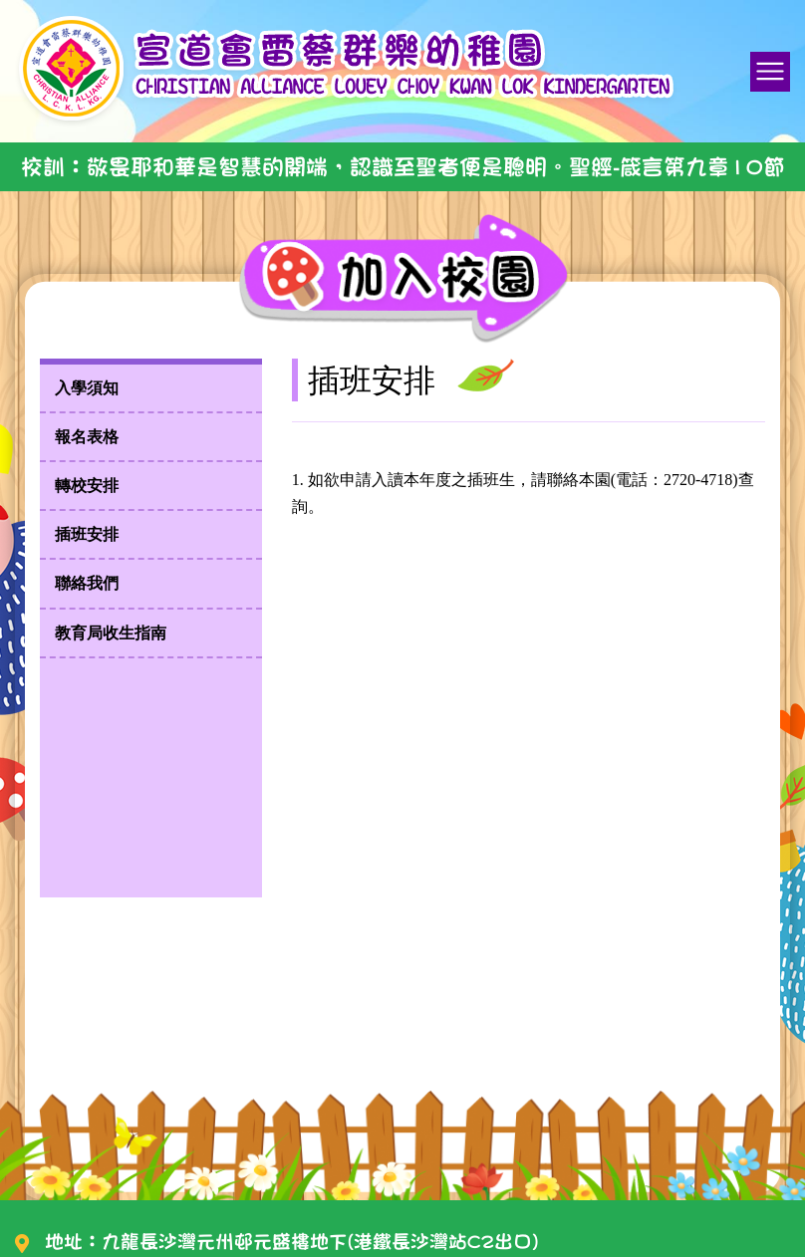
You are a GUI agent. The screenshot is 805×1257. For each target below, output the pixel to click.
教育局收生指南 (110, 633)
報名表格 (87, 436)
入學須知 (87, 387)
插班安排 (87, 534)
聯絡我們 (87, 583)
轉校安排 (87, 485)
